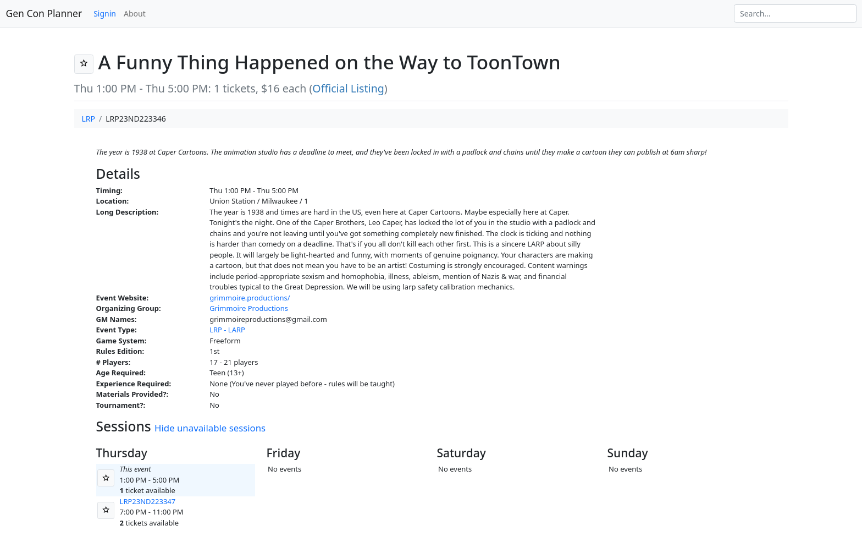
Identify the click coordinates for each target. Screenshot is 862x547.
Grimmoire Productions (248, 308)
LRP (89, 118)
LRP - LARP (227, 330)
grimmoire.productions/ (249, 298)
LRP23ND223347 (148, 501)
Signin (104, 13)
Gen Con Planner (44, 13)
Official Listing (348, 88)
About (135, 13)
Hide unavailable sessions (210, 428)
